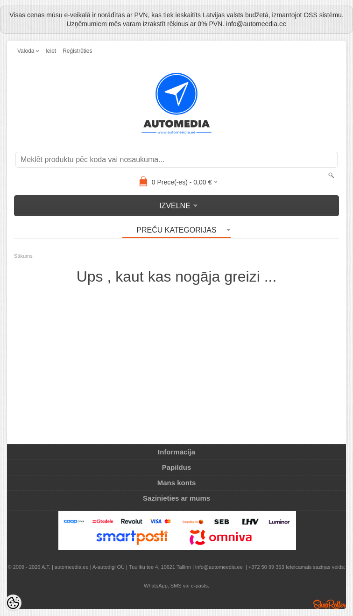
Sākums (23, 256)
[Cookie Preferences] (13, 603)
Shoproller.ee (329, 604)
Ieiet (50, 51)
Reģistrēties (77, 51)
